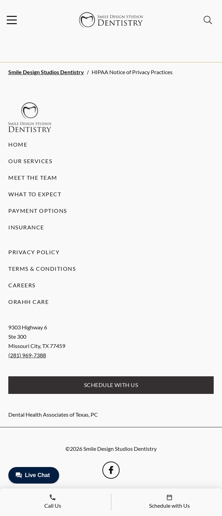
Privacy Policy (33, 252)
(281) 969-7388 (27, 355)
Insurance (26, 227)
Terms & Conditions (42, 268)
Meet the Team (32, 177)
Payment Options (37, 210)
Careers (22, 285)
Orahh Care (28, 301)
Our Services (30, 161)
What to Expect (34, 194)
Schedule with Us (111, 384)
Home (17, 144)
